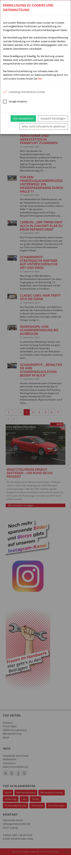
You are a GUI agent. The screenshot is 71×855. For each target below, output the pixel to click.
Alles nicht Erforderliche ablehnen (44, 126)
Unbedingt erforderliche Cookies (24, 92)
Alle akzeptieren (23, 118)
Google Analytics (15, 101)
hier (40, 78)
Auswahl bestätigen (53, 118)
